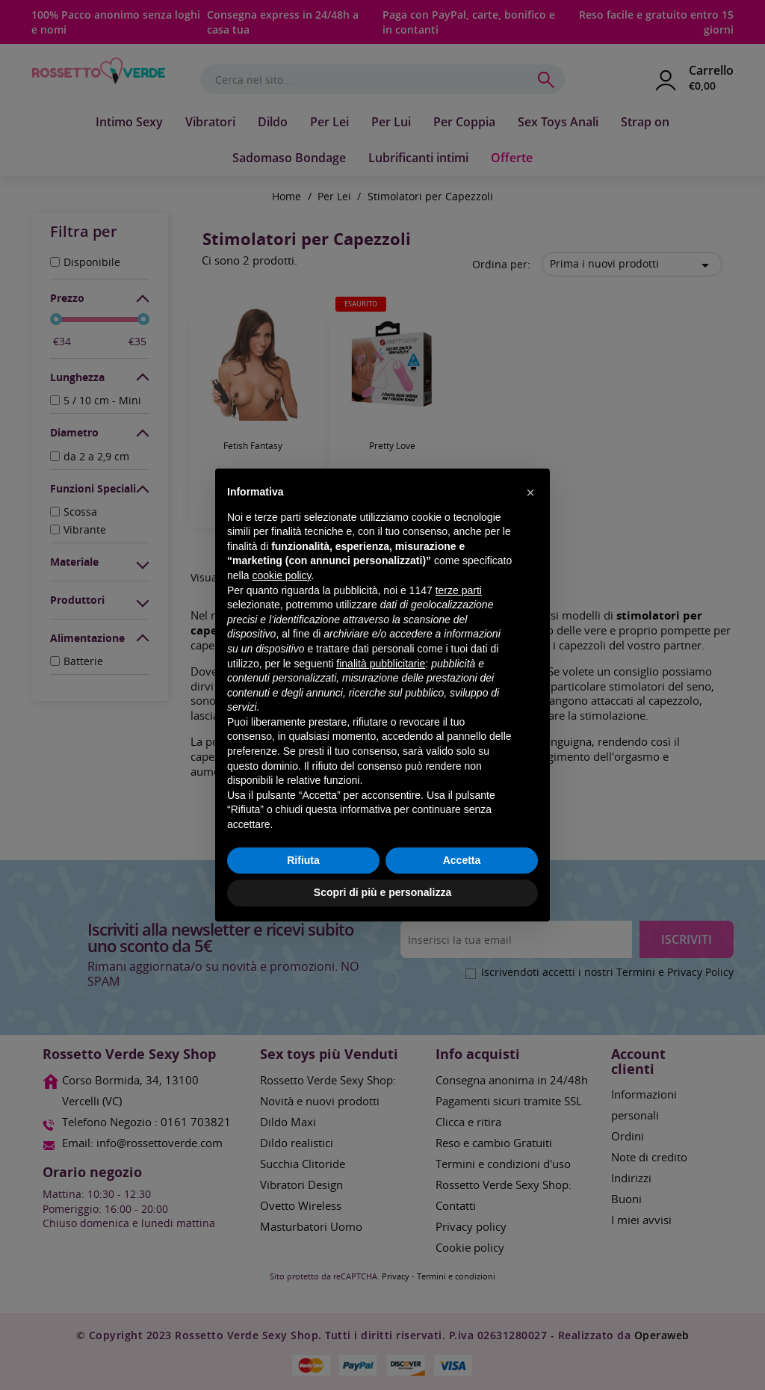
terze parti (459, 590)
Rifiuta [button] (303, 860)
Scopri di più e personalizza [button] (382, 892)
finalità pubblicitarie (380, 664)
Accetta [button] (462, 860)
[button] (530, 492)
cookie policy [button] (281, 575)
